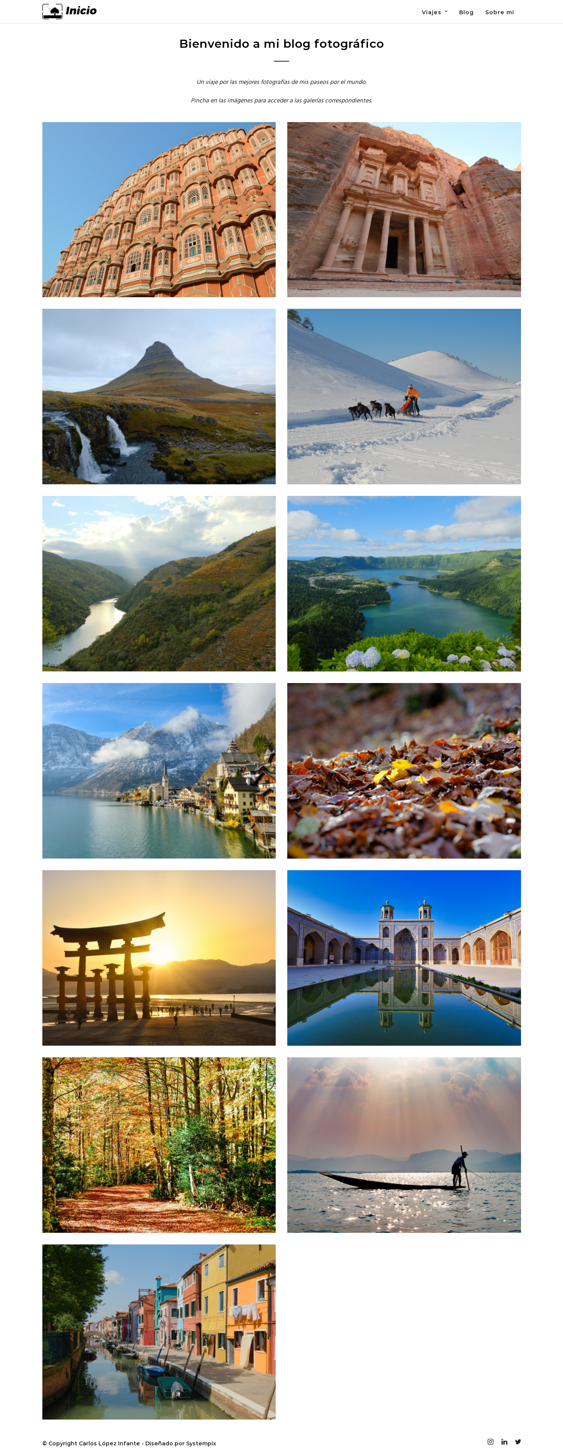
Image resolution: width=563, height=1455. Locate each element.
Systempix (201, 1443)
